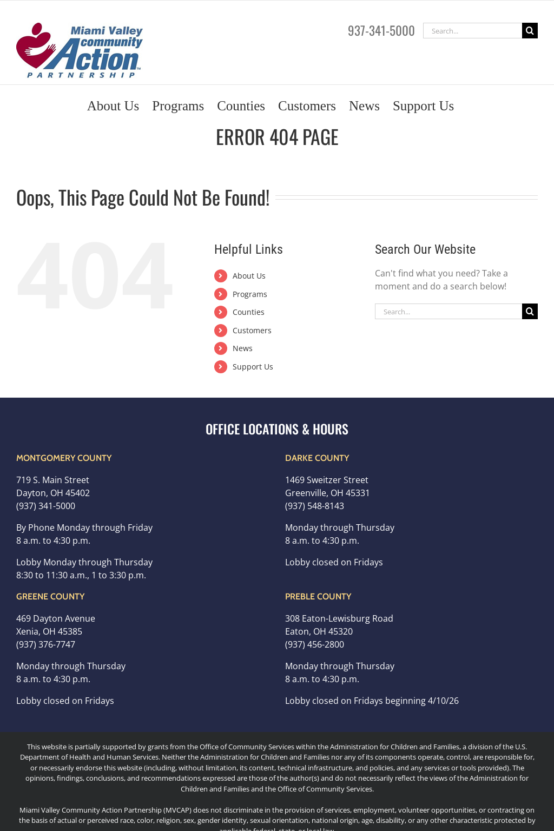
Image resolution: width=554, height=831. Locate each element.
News (243, 348)
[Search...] (472, 30)
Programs (250, 294)
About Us (249, 276)
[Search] (530, 30)
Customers (252, 330)
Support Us (253, 366)
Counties (249, 312)
